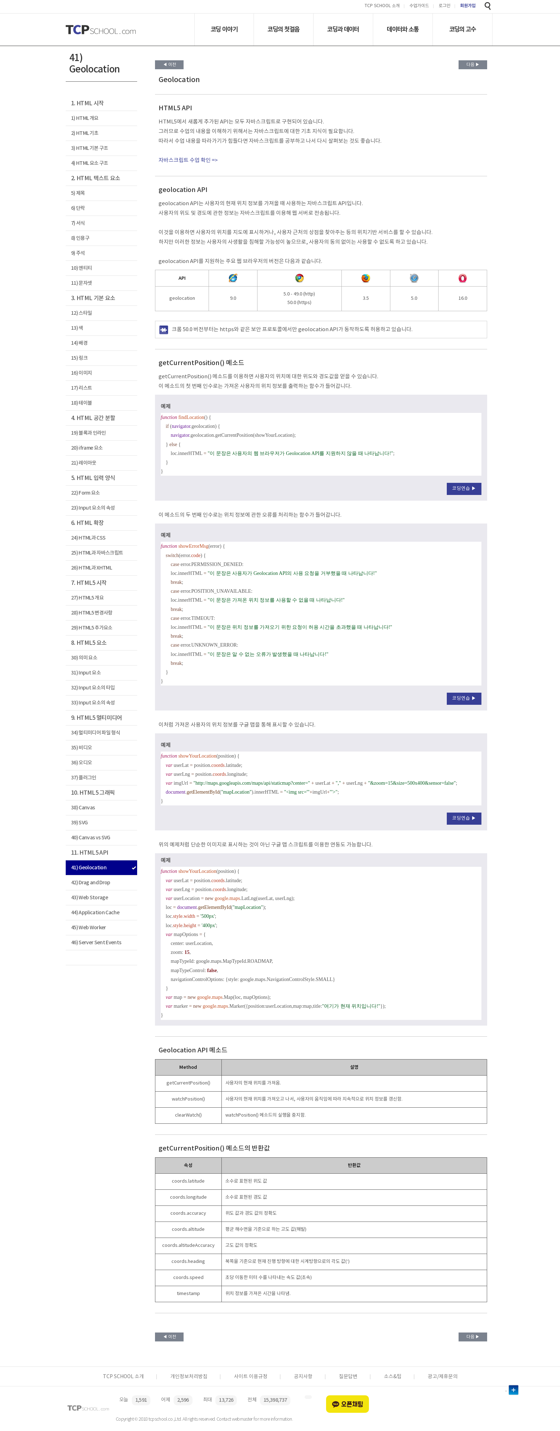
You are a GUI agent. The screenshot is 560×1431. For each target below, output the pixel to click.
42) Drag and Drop (90, 883)
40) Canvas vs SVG (90, 838)
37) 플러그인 (83, 778)
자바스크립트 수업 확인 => (188, 160)
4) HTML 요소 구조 (89, 163)
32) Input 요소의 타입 (93, 688)
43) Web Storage (89, 898)
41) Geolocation (88, 868)
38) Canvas (83, 808)
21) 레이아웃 (83, 463)
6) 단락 (78, 208)
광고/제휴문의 (443, 1376)
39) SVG (79, 823)
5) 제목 (78, 193)
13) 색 (77, 328)
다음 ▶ (473, 64)
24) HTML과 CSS (88, 538)
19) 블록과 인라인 (88, 433)
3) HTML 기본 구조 (89, 148)
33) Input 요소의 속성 (93, 703)
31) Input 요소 (86, 673)
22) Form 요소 (85, 493)
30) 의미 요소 (84, 658)
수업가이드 (419, 6)
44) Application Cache (95, 913)
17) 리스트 (81, 388)
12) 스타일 (81, 313)
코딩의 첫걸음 (283, 29)
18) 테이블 (81, 403)
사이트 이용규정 (251, 1376)
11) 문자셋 (81, 283)
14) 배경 (79, 343)
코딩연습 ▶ (464, 488)
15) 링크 (79, 358)
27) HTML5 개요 (87, 598)
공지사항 (303, 1376)
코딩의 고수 (462, 29)
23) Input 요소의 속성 (93, 508)
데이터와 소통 (403, 29)
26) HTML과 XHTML (91, 568)
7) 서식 (78, 223)
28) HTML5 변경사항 (91, 613)
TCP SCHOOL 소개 (382, 6)
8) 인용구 (80, 238)
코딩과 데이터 (343, 29)
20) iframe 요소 (86, 448)
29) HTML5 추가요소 (91, 628)
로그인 (444, 6)
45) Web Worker (88, 928)
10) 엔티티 (81, 268)
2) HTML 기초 (84, 133)
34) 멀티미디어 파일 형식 (95, 733)
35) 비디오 (81, 748)
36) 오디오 (81, 763)
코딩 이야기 (224, 29)
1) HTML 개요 (84, 118)
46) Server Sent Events (96, 943)
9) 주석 (78, 253)
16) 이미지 (81, 373)
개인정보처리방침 (189, 1376)
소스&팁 (392, 1376)
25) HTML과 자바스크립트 (97, 553)
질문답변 (348, 1376)
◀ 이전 (169, 64)
